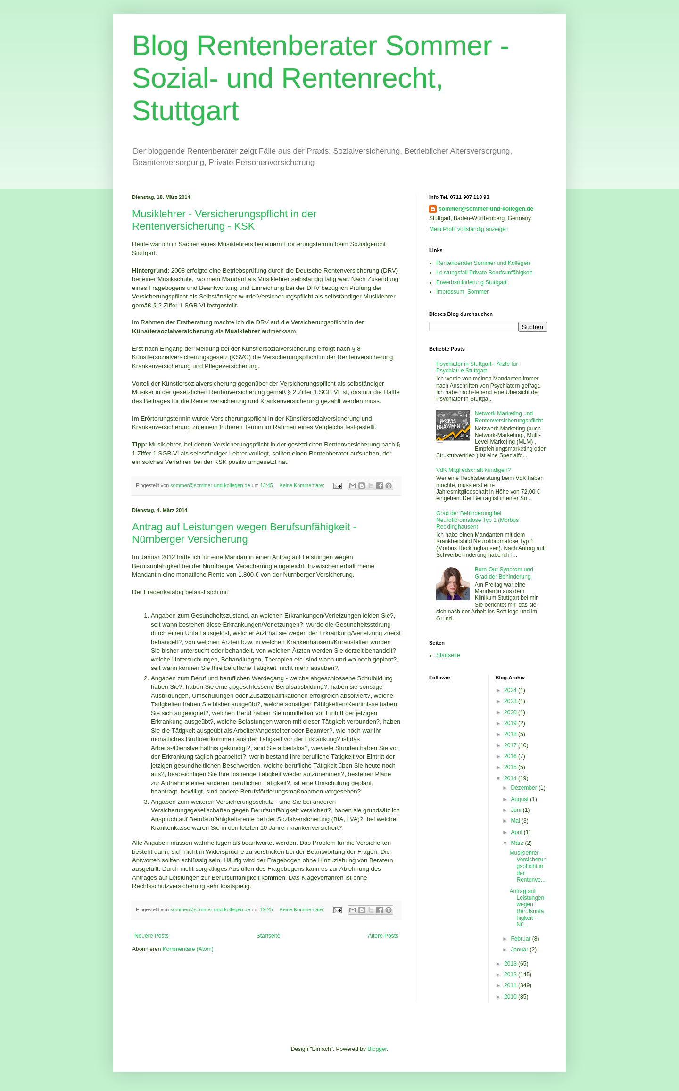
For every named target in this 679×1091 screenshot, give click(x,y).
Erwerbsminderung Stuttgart (471, 282)
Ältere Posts (383, 936)
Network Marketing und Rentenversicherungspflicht (509, 416)
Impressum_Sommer (462, 292)
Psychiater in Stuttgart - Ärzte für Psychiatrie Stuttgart (477, 367)
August (520, 799)
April (517, 832)
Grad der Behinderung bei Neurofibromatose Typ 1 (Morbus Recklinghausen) (477, 520)
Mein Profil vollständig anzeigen (469, 229)
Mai (516, 821)
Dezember (524, 788)
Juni (516, 810)
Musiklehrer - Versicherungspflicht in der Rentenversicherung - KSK (224, 220)
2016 (511, 756)
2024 (511, 690)
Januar (520, 949)
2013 (511, 963)
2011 (511, 985)
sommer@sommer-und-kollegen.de (486, 209)
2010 (511, 996)
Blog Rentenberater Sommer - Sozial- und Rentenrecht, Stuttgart (320, 78)
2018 (511, 734)
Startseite (269, 936)
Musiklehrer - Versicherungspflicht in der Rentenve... (527, 867)
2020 (511, 712)
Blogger (377, 1049)
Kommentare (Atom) (188, 949)
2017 (511, 745)
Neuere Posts (151, 936)
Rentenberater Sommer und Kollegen (483, 263)
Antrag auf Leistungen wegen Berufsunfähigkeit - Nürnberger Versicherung (244, 533)
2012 (511, 974)
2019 (511, 723)
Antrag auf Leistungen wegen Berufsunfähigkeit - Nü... (526, 908)
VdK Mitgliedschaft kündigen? (473, 470)
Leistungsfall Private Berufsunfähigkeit (484, 272)
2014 (511, 778)
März (518, 843)
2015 (511, 767)
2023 (511, 701)
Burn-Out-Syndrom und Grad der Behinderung (504, 572)
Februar (521, 938)
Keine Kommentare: (302, 485)
